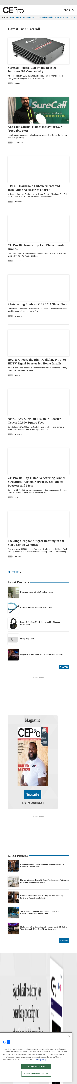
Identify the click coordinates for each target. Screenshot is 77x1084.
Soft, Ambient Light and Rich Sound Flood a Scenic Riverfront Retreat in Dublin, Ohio (40, 884)
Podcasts (5, 1015)
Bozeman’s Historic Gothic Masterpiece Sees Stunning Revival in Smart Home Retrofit (41, 869)
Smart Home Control (45, 1002)
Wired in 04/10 (15, 17)
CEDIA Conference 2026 (63, 17)
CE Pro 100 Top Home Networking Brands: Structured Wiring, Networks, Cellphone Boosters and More (37, 481)
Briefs (4, 999)
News (10, 83)
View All (64, 667)
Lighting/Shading (44, 1009)
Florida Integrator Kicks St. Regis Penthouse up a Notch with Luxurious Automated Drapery (44, 853)
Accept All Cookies (36, 1066)
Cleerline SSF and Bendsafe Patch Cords (36, 608)
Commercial (42, 999)
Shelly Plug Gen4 (27, 639)
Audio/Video (42, 1006)
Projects (5, 1006)
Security (41, 1012)
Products (5, 1002)
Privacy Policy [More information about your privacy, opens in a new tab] (41, 1060)
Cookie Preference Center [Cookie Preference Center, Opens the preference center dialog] (36, 1074)
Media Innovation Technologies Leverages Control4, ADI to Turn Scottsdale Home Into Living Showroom (43, 900)
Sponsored (5, 1012)
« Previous (13, 572)
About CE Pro (6, 1031)
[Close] (69, 1036)
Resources (5, 1009)
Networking (42, 996)
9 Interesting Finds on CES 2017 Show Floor (38, 304)
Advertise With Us (8, 1027)
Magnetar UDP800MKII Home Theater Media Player (41, 654)
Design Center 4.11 (30, 17)
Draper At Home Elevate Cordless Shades (36, 592)
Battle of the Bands (46, 17)
